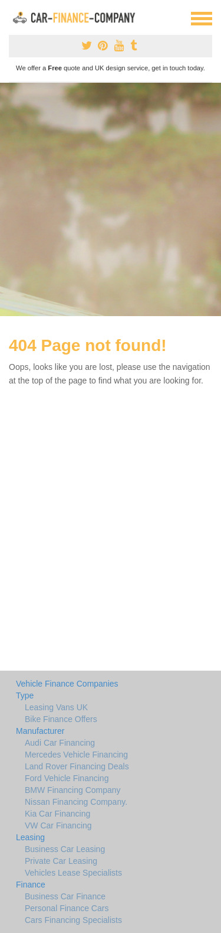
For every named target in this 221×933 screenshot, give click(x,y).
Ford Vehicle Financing (66, 778)
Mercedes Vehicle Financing (76, 754)
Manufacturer (40, 731)
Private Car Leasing (61, 861)
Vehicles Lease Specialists (73, 872)
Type (25, 695)
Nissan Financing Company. (76, 802)
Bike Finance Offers (61, 719)
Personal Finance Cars (66, 908)
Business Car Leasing (65, 849)
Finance (30, 884)
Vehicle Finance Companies (67, 683)
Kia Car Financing (57, 813)
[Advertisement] (110, 199)
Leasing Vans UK (56, 707)
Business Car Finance (65, 896)
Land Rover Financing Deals (77, 766)
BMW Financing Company (73, 790)
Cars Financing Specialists (73, 920)
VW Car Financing (58, 825)
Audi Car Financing (60, 742)
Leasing (30, 837)
